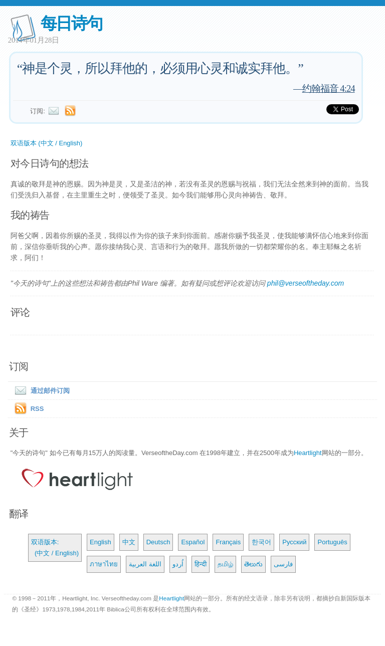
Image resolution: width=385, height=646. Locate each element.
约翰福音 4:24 (328, 88)
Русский (294, 542)
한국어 (261, 542)
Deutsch (158, 542)
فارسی (283, 564)
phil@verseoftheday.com (305, 283)
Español (193, 542)
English (100, 542)
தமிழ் (225, 564)
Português (332, 542)
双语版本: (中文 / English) (55, 547)
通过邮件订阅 (40, 390)
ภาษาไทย (104, 564)
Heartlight (308, 453)
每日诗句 (71, 23)
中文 (128, 542)
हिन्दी (201, 564)
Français (228, 542)
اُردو (177, 564)
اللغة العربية (145, 564)
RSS (37, 408)
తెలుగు (253, 564)
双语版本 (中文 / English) (47, 143)
